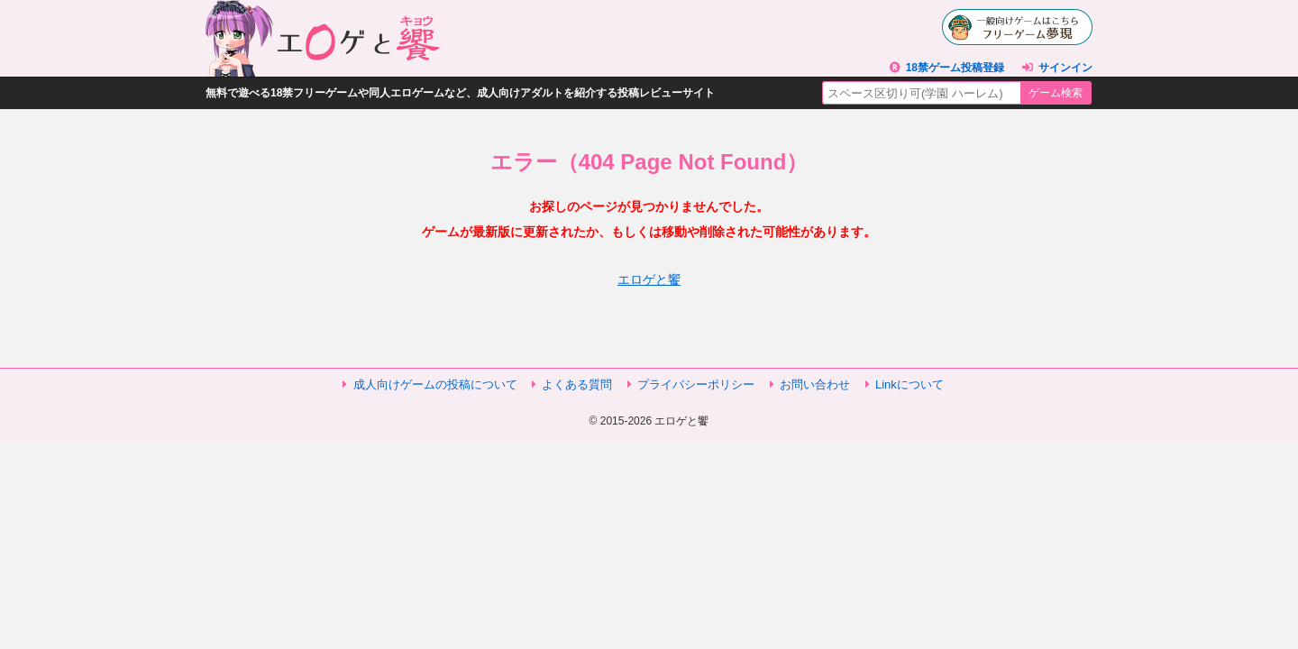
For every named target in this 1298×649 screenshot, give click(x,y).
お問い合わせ (815, 384)
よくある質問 (577, 384)
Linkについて (909, 384)
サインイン (1065, 67)
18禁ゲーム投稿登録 (955, 67)
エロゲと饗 (649, 279)
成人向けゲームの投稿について (435, 384)
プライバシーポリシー (695, 384)
